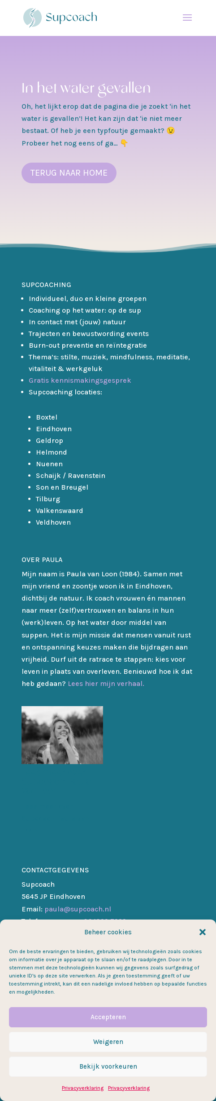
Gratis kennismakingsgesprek (80, 380)
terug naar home (69, 173)
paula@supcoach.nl (66, 909)
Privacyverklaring (83, 1088)
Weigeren (108, 1042)
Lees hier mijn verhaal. (106, 683)
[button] (202, 932)
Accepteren (108, 1017)
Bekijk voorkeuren (108, 1066)
